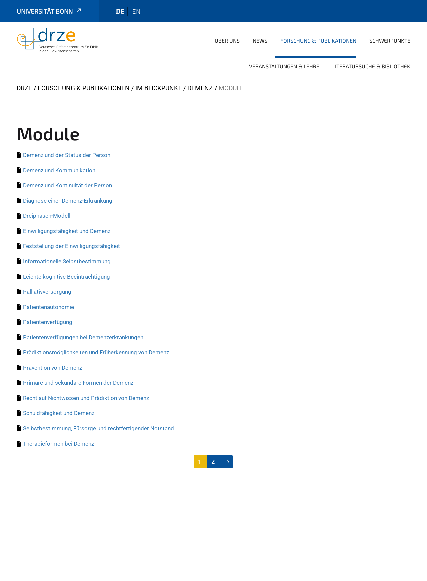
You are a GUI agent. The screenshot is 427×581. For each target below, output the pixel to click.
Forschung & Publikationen (318, 40)
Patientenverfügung (47, 322)
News (260, 40)
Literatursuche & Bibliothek (371, 66)
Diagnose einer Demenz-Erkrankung (67, 200)
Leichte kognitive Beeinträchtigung (66, 276)
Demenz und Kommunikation (59, 170)
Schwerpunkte (389, 40)
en (136, 11)
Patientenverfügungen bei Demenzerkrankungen (83, 337)
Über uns (227, 40)
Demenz (200, 88)
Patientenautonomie (48, 307)
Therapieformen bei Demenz (58, 443)
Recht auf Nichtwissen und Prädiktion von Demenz (86, 398)
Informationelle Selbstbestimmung (67, 261)
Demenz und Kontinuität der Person (67, 185)
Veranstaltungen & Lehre (284, 66)
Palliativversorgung (47, 291)
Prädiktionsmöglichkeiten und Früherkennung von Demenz (96, 352)
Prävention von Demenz (52, 367)
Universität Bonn (50, 11)
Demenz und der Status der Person (66, 155)
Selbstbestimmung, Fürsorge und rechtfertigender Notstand (98, 428)
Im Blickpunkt (158, 88)
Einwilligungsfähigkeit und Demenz (66, 231)
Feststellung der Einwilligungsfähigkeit (71, 246)
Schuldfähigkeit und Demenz (58, 413)
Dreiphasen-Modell (46, 215)
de (120, 11)
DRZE (24, 88)
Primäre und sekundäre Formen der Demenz (78, 382)
